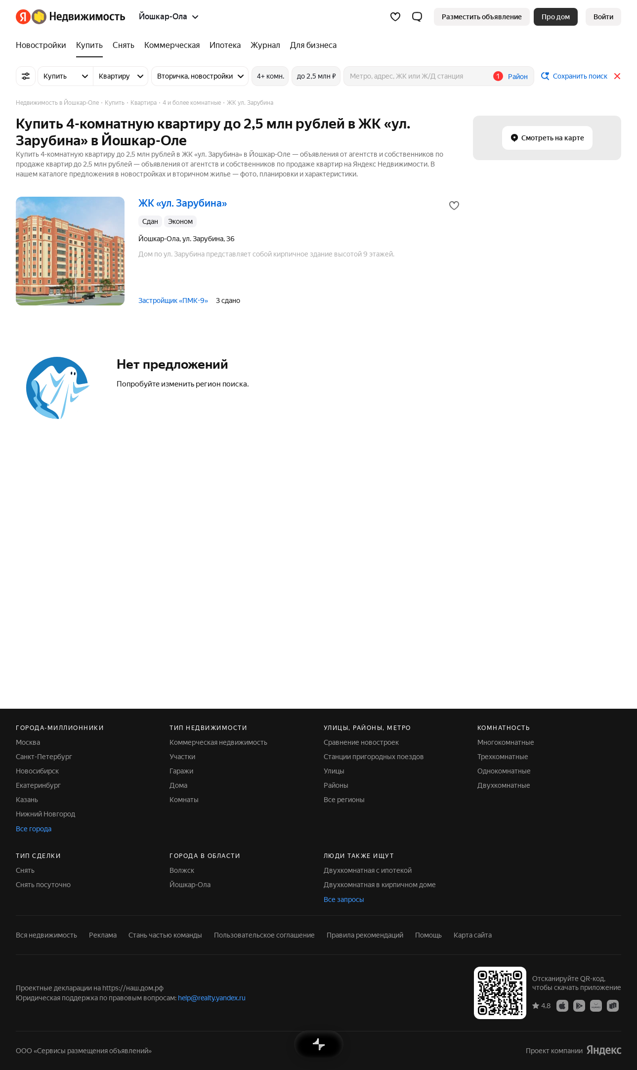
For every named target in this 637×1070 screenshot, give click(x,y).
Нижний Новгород (45, 814)
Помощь (428, 935)
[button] (417, 17)
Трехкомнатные (502, 757)
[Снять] (123, 45)
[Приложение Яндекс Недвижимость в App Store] (562, 1005)
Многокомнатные (505, 742)
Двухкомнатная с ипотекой (368, 870)
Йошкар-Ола (190, 885)
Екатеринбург (38, 785)
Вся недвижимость (46, 935)
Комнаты (184, 800)
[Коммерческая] (172, 45)
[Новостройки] (43, 45)
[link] (603, 17)
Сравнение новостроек (361, 742)
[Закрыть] (617, 76)
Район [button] (518, 77)
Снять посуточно (43, 885)
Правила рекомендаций (365, 935)
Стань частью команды (165, 935)
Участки (182, 757)
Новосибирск (37, 771)
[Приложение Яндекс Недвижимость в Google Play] (579, 1005)
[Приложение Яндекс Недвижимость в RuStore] (613, 1005)
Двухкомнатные (503, 785)
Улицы (334, 771)
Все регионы (344, 800)
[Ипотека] (225, 45)
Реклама (103, 935)
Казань (27, 800)
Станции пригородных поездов (374, 757)
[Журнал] (265, 45)
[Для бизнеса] (311, 45)
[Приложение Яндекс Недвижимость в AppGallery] (596, 1005)
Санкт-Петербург (44, 757)
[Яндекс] (23, 16)
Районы (336, 785)
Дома (178, 785)
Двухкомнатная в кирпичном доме (380, 885)
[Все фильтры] (26, 76)
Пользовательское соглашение (264, 935)
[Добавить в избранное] (454, 205)
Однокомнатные (504, 771)
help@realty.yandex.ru (212, 998)
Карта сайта (473, 935)
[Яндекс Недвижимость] (78, 16)
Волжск (182, 870)
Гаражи (181, 771)
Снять (25, 870)
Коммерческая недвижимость (218, 742)
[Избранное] (395, 17)
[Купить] (89, 45)
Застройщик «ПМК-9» (173, 300)
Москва (28, 742)
